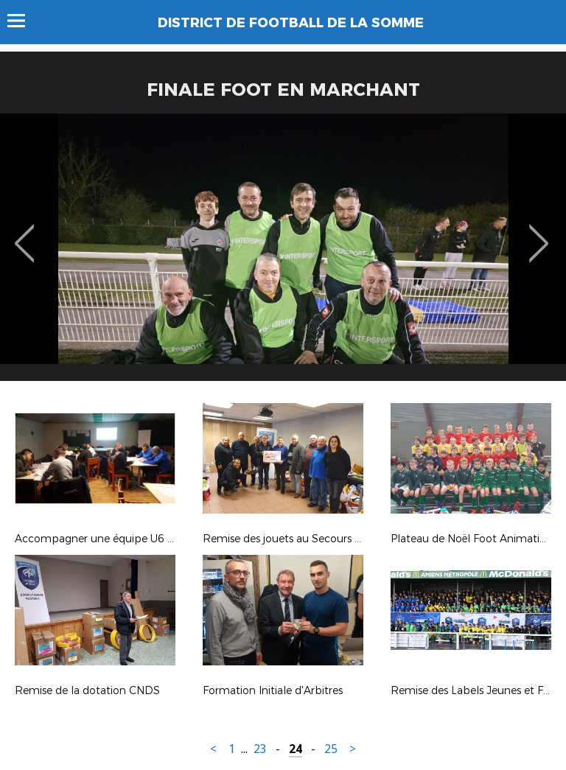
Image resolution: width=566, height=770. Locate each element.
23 (260, 749)
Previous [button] (25, 233)
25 (331, 749)
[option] (283, 252)
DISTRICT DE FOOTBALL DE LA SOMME (291, 23)
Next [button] (539, 233)
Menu (23, 20)
